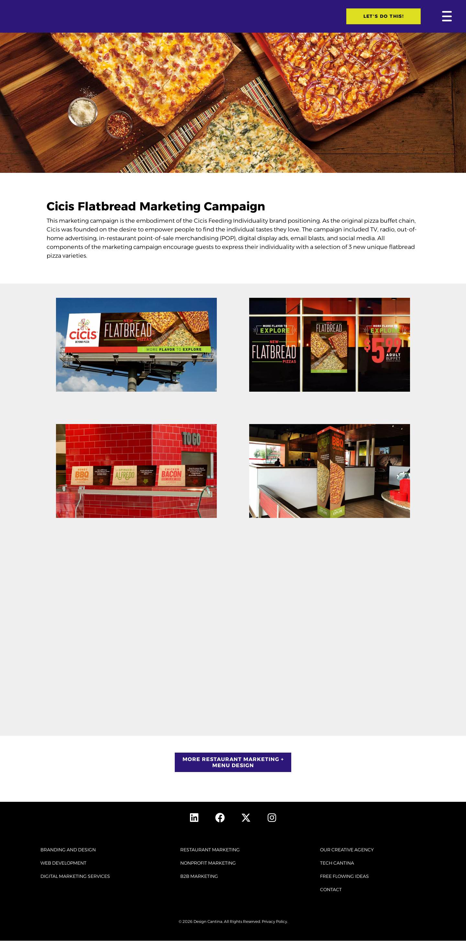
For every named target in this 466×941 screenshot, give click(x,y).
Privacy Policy (274, 921)
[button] (445, 16)
